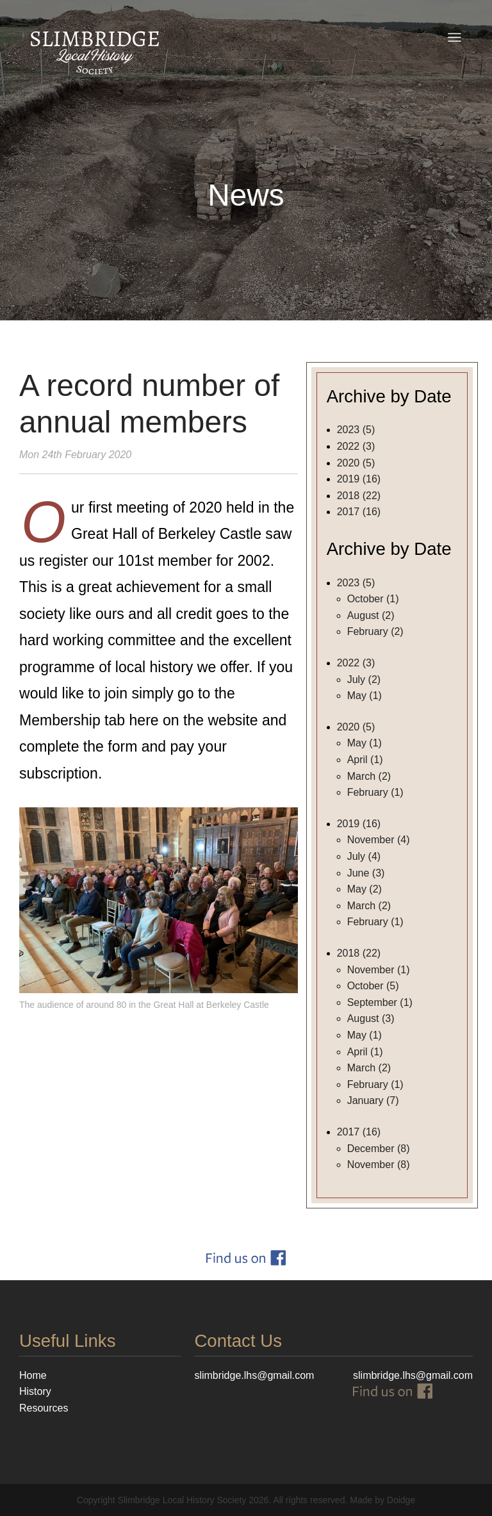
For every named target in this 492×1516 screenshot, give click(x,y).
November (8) (378, 1164)
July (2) (364, 679)
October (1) (373, 598)
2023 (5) (356, 429)
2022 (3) (356, 446)
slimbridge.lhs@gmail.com (413, 1375)
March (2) (369, 776)
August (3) (371, 1018)
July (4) (364, 856)
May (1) (364, 695)
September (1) (380, 1002)
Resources (43, 1408)
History (35, 1391)
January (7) (373, 1100)
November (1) (378, 969)
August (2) (371, 615)
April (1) (365, 759)
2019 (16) (359, 479)
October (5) (373, 985)
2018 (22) (359, 495)
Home (33, 1375)
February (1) (375, 792)
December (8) (378, 1148)
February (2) (375, 631)
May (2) (364, 889)
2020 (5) (356, 462)
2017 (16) (359, 511)
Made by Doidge (382, 1500)
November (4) (378, 839)
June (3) (366, 873)
